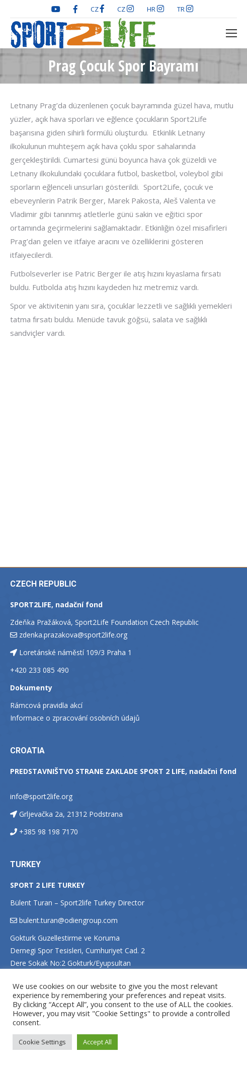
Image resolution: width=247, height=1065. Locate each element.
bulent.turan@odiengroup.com (68, 920)
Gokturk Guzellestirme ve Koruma (65, 938)
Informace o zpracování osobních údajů (75, 718)
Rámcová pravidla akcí (46, 705)
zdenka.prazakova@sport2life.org (73, 635)
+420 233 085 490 (39, 670)
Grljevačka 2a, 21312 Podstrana (71, 814)
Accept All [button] (97, 1041)
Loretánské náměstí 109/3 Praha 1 (75, 652)
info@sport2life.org (41, 796)
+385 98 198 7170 (48, 831)
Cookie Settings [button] (42, 1041)
